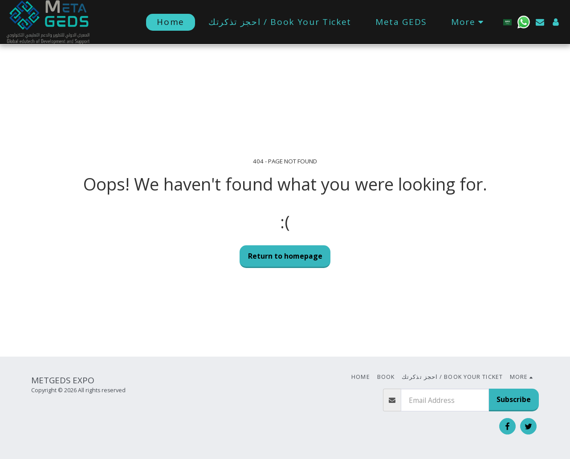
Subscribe (514, 399)
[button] (524, 22)
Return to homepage (285, 256)
